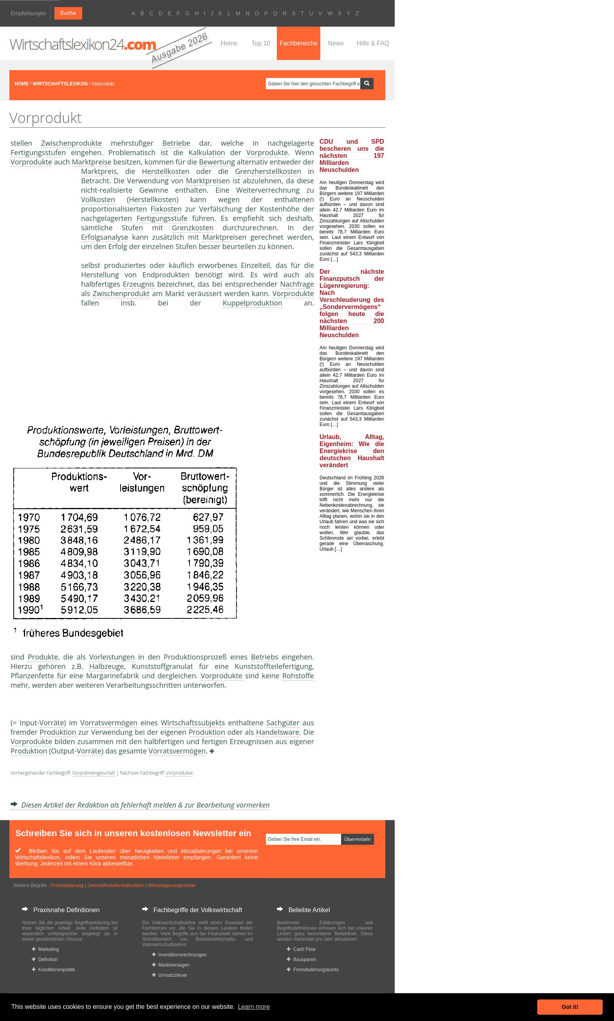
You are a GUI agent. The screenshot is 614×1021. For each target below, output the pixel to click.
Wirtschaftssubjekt (191, 722)
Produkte (43, 656)
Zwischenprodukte (71, 143)
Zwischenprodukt (121, 293)
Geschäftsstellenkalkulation (115, 885)
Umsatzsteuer (170, 975)
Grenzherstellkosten (268, 171)
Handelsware (277, 732)
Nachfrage (297, 284)
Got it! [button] (570, 1007)
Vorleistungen (112, 656)
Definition (45, 959)
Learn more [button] (254, 1006)
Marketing (45, 949)
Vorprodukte (267, 152)
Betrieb (174, 143)
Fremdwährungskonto (313, 969)
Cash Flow (301, 949)
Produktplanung (67, 885)
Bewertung (217, 161)
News (335, 43)
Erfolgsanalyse (104, 237)
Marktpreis (89, 161)
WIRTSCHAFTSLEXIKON (60, 84)
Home (229, 43)
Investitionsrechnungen (179, 955)
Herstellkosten (166, 171)
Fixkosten (166, 208)
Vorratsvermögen (108, 722)
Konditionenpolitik (53, 969)
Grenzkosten (192, 227)
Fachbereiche (299, 43)
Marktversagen (171, 965)
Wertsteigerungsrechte (172, 885)
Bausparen (301, 959)
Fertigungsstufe (36, 152)
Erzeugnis (139, 284)
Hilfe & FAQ (373, 43)
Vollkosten (98, 199)
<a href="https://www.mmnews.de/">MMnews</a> (42, 296)
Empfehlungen (28, 13)
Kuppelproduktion (252, 302)
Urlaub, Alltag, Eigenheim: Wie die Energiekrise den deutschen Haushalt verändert (352, 451)
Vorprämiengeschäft (93, 773)
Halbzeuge (106, 666)
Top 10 (260, 43)
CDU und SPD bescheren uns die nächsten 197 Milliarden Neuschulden (352, 155)
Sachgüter (283, 722)
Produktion (58, 732)
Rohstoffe (298, 675)
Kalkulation (206, 152)
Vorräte (52, 722)
